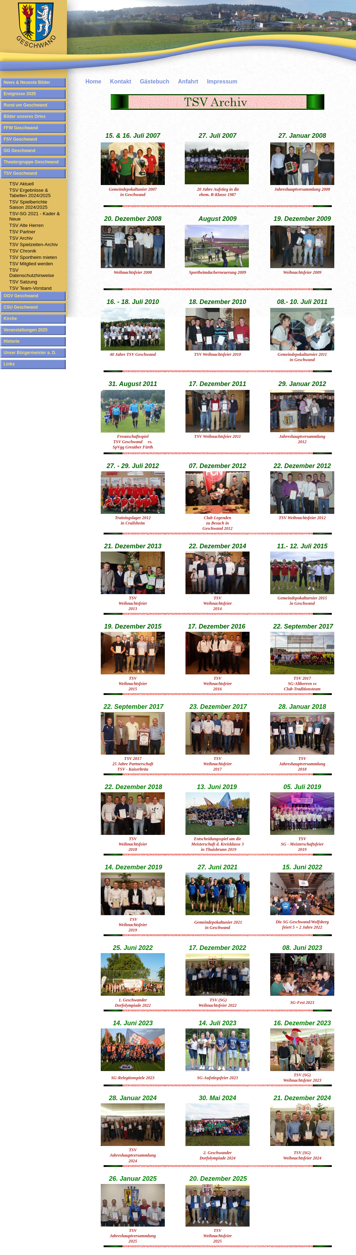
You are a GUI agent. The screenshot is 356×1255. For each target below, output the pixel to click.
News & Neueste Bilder (27, 82)
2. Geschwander (217, 1152)
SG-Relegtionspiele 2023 (133, 1077)
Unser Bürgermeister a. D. (30, 352)
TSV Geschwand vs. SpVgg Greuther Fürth (132, 442)
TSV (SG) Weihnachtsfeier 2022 (217, 1003)
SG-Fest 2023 (302, 1002)
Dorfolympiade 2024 (218, 1158)
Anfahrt (188, 81)
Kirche (10, 318)
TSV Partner (22, 231)
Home (93, 81)
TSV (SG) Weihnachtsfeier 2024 (302, 1155)
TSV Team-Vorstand (30, 288)
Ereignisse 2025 (20, 93)
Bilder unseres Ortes (25, 116)
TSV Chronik (22, 251)
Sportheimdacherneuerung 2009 (217, 272)
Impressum (222, 81)
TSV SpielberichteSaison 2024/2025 (28, 204)
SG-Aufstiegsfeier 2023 (217, 1077)
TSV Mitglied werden (31, 263)
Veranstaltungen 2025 (25, 329)
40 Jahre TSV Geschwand (133, 354)
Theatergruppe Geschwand (31, 161)
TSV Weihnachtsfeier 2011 (217, 436)
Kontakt (120, 81)
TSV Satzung (23, 281)
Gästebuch (154, 81)
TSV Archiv (21, 238)
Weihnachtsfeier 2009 (302, 272)
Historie (12, 341)
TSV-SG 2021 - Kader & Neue (34, 216)
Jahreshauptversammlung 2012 (302, 439)
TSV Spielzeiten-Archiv (33, 244)
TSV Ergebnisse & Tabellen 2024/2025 (30, 193)
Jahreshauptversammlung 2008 (302, 189)
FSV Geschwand (20, 139)
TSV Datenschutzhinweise (31, 272)
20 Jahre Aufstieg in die (217, 189)
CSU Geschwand (21, 307)
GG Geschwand (19, 150)
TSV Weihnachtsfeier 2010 (217, 354)
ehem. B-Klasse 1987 (217, 194)
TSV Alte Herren (26, 225)
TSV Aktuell (21, 183)
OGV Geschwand (21, 295)
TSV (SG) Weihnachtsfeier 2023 (302, 1077)
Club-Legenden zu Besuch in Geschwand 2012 (217, 523)
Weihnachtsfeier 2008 (133, 272)
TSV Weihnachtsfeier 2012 (302, 517)
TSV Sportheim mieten (33, 257)
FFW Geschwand (21, 127)
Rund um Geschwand (25, 105)
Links (9, 364)
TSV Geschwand (20, 173)
